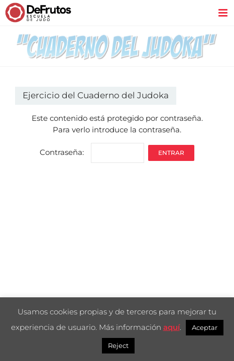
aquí (171, 327)
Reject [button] (118, 345)
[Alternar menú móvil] (223, 13)
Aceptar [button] (204, 327)
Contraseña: (92, 152)
